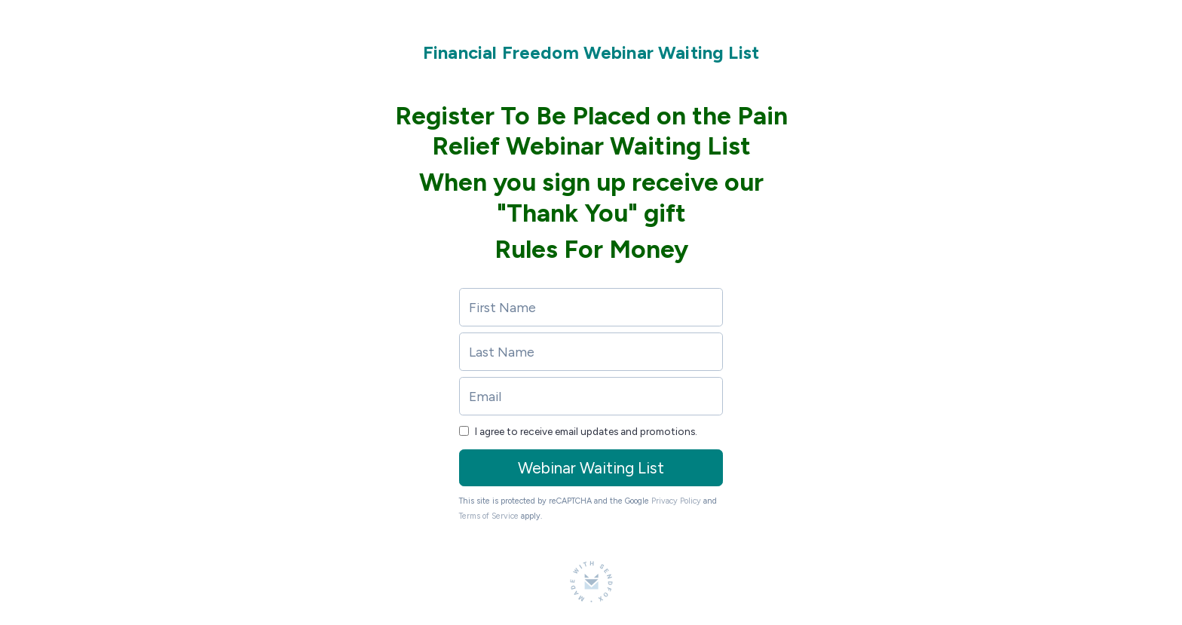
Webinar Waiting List (591, 467)
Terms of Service (489, 516)
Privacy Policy (676, 501)
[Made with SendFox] (591, 581)
